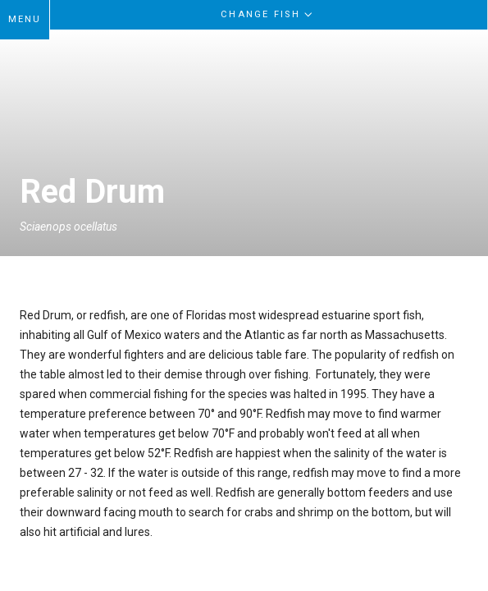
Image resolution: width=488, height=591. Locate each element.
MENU (25, 19)
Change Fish (269, 14)
